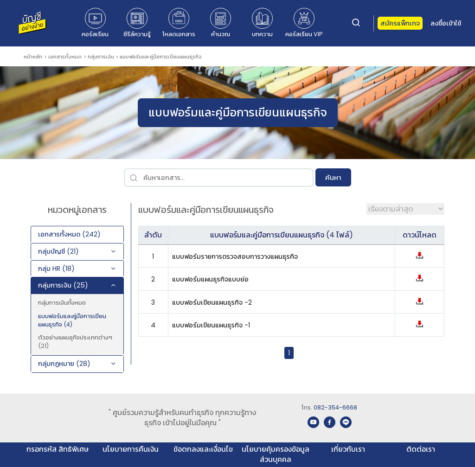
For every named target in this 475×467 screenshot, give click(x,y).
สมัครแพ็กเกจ (400, 23)
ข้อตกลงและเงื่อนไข (203, 449)
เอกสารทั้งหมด (65, 56)
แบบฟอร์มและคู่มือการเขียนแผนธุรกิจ (161, 56)
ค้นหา (333, 177)
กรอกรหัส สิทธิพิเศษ (57, 449)
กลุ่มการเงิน (101, 56)
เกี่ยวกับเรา (348, 449)
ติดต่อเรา (420, 449)
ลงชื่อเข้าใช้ (445, 23)
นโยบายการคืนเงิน (131, 449)
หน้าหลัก (33, 56)
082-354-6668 (335, 407)
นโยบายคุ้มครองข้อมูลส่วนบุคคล (275, 454)
